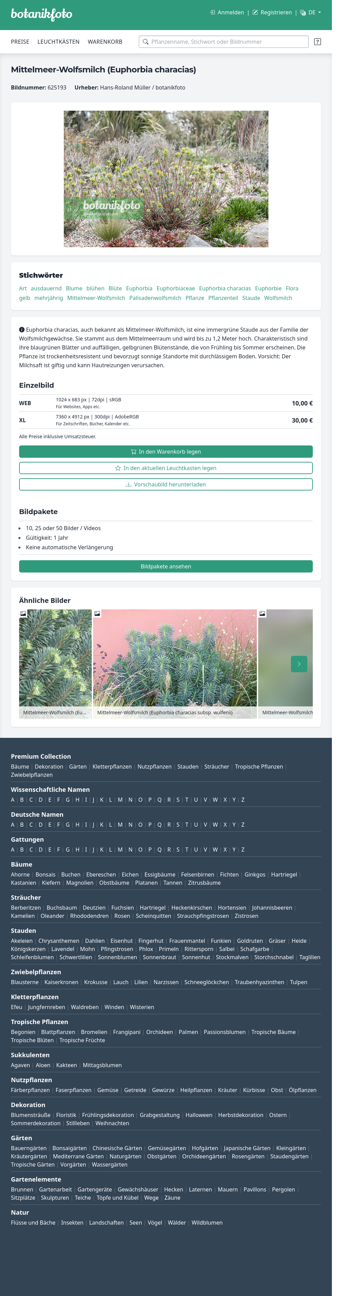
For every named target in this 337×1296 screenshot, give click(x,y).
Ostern (278, 1115)
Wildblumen (207, 1222)
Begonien (23, 1032)
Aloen (43, 1065)
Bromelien (94, 1032)
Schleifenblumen (32, 957)
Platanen (146, 882)
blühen (96, 288)
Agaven (20, 1065)
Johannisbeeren (272, 907)
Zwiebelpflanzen (32, 774)
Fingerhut (150, 941)
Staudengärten (289, 1156)
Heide (299, 941)
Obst (277, 1090)
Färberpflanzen (30, 1090)
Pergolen (283, 1189)
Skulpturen (55, 1197)
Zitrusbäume (204, 882)
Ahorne (20, 874)
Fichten (229, 874)
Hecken (173, 1189)
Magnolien (79, 882)
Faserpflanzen (73, 1090)
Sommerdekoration (36, 1123)
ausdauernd (46, 288)
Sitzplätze (23, 1197)
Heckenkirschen (192, 907)
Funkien (221, 941)
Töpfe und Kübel (118, 1197)
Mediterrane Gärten (78, 1156)
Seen (136, 1222)
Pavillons (255, 1189)
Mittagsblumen (102, 1065)
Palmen (188, 1032)
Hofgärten (205, 1148)
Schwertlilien (76, 957)
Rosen (122, 916)
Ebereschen (101, 874)
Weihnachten (112, 1123)
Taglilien (310, 957)
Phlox (146, 949)
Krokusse (96, 982)
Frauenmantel (187, 941)
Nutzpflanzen (154, 766)
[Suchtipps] (317, 41)
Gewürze (163, 1090)
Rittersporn (199, 949)
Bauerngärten (29, 1148)
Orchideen (159, 1032)
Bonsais (45, 874)
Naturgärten (125, 1156)
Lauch (121, 982)
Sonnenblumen (117, 957)
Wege (151, 1197)
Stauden (188, 766)
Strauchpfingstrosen (203, 916)
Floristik (66, 1115)
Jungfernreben (46, 1007)
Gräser (277, 941)
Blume (74, 288)
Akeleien (22, 941)
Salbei (227, 949)
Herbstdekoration (241, 1115)
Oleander (52, 916)
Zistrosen (246, 916)
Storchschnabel (274, 957)
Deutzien (94, 907)
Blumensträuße (30, 1115)
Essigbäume (159, 874)
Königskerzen (28, 949)
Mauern (228, 1189)
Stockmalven (232, 957)
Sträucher (216, 766)
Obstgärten (161, 1156)
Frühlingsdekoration (108, 1115)
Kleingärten (291, 1148)
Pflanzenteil (223, 298)
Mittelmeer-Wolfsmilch (96, 298)
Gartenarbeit (55, 1189)
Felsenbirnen (197, 874)
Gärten (78, 766)
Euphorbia (139, 288)
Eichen (130, 874)
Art (23, 288)
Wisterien (142, 1007)
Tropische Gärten (33, 1164)
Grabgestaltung (160, 1115)
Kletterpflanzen (112, 766)
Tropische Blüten (32, 1040)
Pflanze (195, 298)
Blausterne (25, 982)
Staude (251, 298)
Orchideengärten (204, 1156)
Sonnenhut (196, 957)
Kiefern (51, 882)
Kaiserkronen (61, 982)
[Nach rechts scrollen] (299, 664)
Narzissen (166, 982)
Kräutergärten (29, 1156)
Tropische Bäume (273, 1032)
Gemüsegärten (167, 1148)
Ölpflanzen (303, 1090)
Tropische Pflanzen (259, 766)
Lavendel (63, 949)
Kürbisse (254, 1090)
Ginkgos (255, 874)
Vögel (155, 1222)
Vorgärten (73, 1164)
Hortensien (232, 907)
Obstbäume (114, 882)
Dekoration (49, 766)
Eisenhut (122, 941)
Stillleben (78, 1123)
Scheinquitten (153, 916)
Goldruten (250, 941)
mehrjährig (48, 298)
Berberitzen (26, 907)
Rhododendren (89, 916)
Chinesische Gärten (117, 1148)
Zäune (172, 1197)
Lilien (141, 982)
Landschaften (106, 1222)
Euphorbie (268, 288)
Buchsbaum (62, 907)
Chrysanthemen (59, 941)
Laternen (200, 1189)
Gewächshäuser (138, 1189)
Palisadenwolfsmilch (155, 298)
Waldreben (85, 1007)
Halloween (199, 1115)
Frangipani (127, 1032)
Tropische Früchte (82, 1040)
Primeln (169, 949)
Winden (114, 1007)
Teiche (83, 1197)
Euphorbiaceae (176, 288)
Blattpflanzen (58, 1032)
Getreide (135, 1090)
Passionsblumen (225, 1032)
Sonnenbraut (159, 957)
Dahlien (95, 941)
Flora (292, 288)
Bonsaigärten (70, 1148)
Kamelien (23, 916)
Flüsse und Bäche (33, 1222)
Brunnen (22, 1189)
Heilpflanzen (196, 1090)
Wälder (177, 1222)
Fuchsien (122, 907)
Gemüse (107, 1090)
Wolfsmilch (278, 298)
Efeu (16, 1007)
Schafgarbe (254, 949)
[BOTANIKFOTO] (41, 15)
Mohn (87, 949)
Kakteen (66, 1065)
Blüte (115, 288)
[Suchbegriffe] (224, 42)
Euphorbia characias (225, 288)
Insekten (72, 1222)
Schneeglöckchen (207, 982)
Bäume (20, 766)
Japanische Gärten (247, 1148)
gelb (24, 298)
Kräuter (227, 1090)
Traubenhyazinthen (259, 982)
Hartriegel (284, 874)
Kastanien (23, 882)
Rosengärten (248, 1156)
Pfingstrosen (117, 949)
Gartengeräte (95, 1189)
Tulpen (298, 982)
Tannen (172, 882)
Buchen (70, 874)
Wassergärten (110, 1164)
